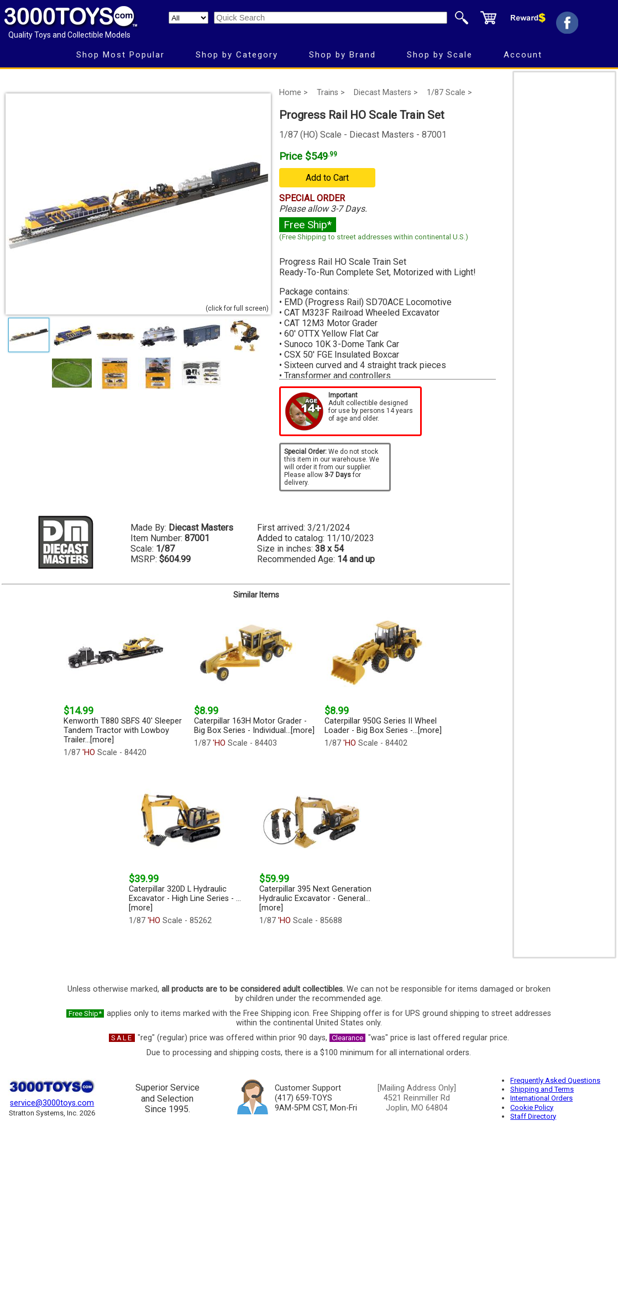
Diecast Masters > (386, 92)
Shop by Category (237, 55)
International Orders (541, 1098)
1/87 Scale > (449, 92)
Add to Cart (327, 177)
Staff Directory (533, 1116)
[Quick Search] (330, 18)
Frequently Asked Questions (555, 1080)
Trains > (331, 92)
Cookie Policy (531, 1107)
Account (523, 55)
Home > (293, 92)
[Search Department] (188, 18)
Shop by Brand (342, 55)
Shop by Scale (440, 55)
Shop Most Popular (120, 55)
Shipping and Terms (542, 1089)
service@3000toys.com (52, 1103)
